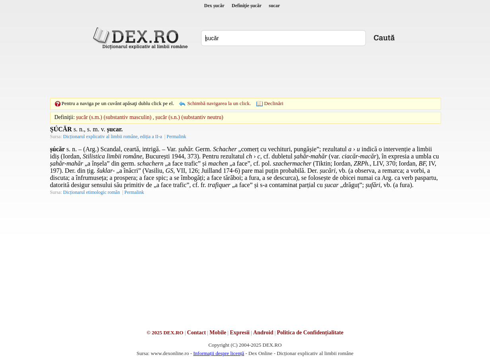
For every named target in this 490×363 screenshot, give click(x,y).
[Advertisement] (245, 74)
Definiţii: (65, 117)
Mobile (217, 333)
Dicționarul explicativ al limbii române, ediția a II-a (112, 136)
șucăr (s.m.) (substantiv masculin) (113, 117)
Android (263, 333)
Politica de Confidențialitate (310, 333)
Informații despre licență (218, 353)
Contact (196, 333)
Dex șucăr (214, 5)
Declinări (273, 103)
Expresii (240, 333)
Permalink (176, 136)
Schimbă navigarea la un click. (219, 103)
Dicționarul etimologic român (91, 192)
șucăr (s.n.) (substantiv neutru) (189, 117)
